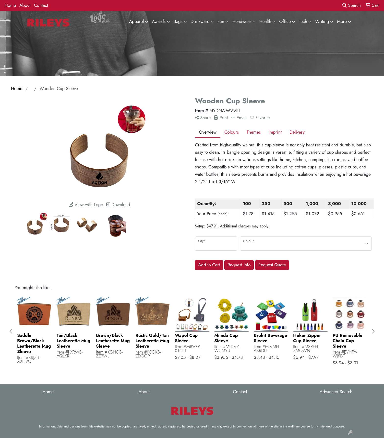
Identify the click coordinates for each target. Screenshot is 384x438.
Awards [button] (159, 21)
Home (10, 5)
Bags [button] (178, 21)
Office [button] (285, 21)
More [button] (342, 21)
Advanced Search (336, 392)
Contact (41, 5)
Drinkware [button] (200, 21)
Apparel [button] (136, 21)
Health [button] (265, 21)
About (25, 5)
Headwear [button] (241, 21)
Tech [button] (303, 21)
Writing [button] (322, 21)
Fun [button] (220, 21)
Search (351, 5)
